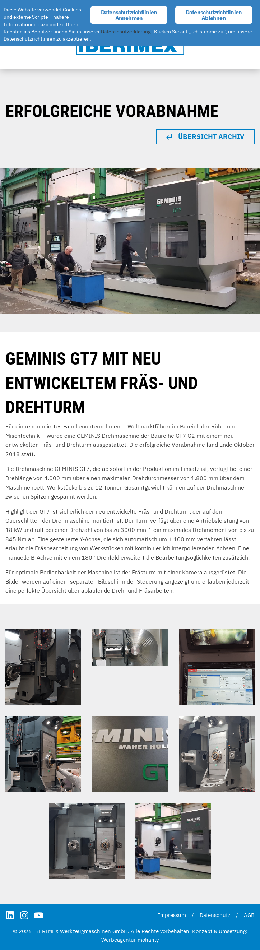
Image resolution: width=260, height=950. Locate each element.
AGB (249, 915)
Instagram (24, 915)
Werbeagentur (118, 939)
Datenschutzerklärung (125, 31)
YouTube (38, 915)
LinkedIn (9, 915)
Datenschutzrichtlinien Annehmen (129, 15)
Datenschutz (215, 915)
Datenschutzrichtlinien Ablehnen (214, 15)
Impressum (172, 915)
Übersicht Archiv (211, 136)
